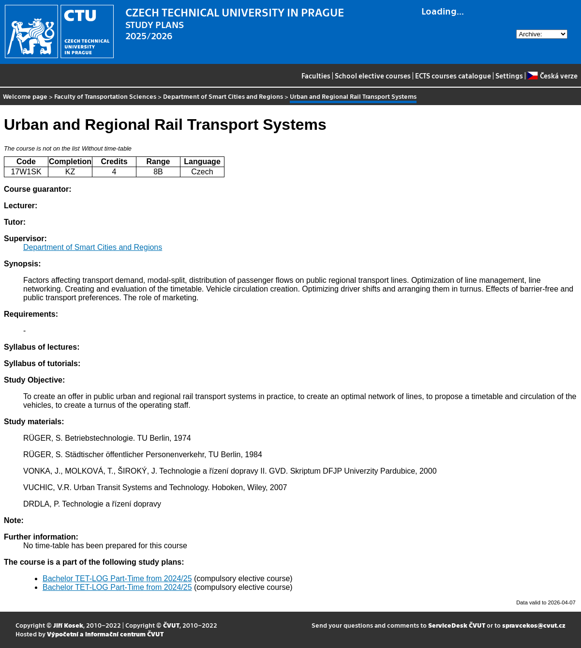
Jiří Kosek (68, 625)
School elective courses (373, 75)
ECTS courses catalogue (453, 75)
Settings (509, 75)
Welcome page (25, 96)
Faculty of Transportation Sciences (105, 96)
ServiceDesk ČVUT (456, 625)
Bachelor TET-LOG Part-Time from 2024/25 (117, 578)
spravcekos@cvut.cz (534, 625)
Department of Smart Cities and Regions (223, 96)
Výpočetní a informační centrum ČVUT (105, 633)
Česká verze (552, 75)
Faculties (315, 75)
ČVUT (171, 625)
